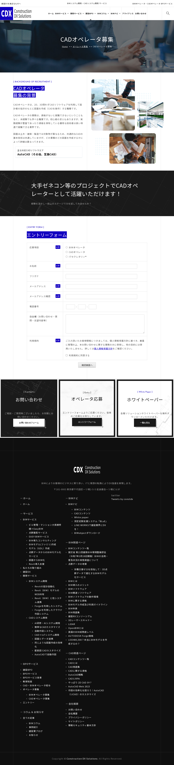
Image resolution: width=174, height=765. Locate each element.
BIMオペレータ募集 (39, 694)
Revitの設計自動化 (45, 586)
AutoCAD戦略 (75, 674)
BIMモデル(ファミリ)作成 (42, 544)
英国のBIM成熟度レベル (81, 631)
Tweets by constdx (122, 498)
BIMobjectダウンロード (87, 532)
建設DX (27, 571)
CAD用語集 (74, 666)
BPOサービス (30, 673)
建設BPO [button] (90, 13)
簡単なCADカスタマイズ (47, 626)
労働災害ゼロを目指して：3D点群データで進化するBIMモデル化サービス (90, 573)
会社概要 (73, 713)
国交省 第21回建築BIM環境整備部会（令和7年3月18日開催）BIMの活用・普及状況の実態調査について (88, 556)
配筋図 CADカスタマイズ (48, 650)
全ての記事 (29, 717)
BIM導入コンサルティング (42, 540)
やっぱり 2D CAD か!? (79, 682)
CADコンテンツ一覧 (78, 658)
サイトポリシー (76, 721)
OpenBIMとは (76, 627)
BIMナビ (72, 504)
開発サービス (30, 575)
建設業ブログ (36, 731)
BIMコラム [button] (102, 13)
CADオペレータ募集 (39, 698)
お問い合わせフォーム (29, 422)
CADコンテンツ (82, 513)
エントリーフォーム (87, 421)
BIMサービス (30, 519)
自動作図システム (44, 630)
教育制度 (27, 681)
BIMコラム (34, 723)
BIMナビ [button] (114, 13)
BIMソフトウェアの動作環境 (83, 596)
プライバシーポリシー (79, 717)
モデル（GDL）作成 (39, 548)
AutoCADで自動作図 (45, 654)
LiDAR (71, 624)
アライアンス (128, 13)
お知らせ (33, 734)
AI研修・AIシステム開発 (47, 623)
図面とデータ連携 (44, 638)
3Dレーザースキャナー (80, 620)
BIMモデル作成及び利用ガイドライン (88, 604)
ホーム (51, 13)
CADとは (73, 662)
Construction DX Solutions (82, 758)
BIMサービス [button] (60, 13)
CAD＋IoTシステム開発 (47, 634)
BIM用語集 (74, 612)
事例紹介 (33, 727)
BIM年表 (72, 608)
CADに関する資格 (77, 670)
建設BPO (27, 669)
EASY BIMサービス (39, 536)
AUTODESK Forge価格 (80, 635)
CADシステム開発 (38, 617)
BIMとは (72, 581)
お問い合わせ (140, 13)
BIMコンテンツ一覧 (78, 548)
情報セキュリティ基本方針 (82, 725)
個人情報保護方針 (103, 348)
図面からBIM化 (37, 560)
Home (65, 46)
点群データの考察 (77, 563)
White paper (81, 517)
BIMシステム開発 (38, 581)
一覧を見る (145, 422)
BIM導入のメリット (78, 584)
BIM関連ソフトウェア (79, 592)
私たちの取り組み (32, 567)
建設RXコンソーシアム (80, 616)
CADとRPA (74, 678)
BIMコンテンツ (82, 509)
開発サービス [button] (76, 13)
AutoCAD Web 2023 (79, 686)
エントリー (29, 702)
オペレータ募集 (80, 46)
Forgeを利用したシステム (48, 605)
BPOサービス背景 (32, 677)
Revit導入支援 (36, 563)
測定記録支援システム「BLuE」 (91, 521)
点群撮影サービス (38, 532)
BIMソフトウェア (77, 588)
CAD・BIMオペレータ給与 (37, 685)
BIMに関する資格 (77, 600)
